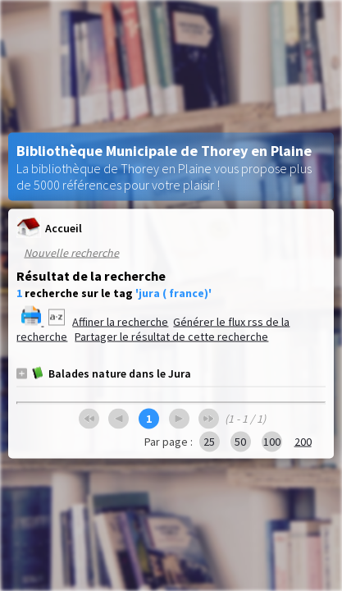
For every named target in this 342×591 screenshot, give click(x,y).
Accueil (48, 228)
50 (240, 441)
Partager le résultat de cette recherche (171, 336)
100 (271, 441)
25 (209, 441)
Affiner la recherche (120, 321)
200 (303, 441)
